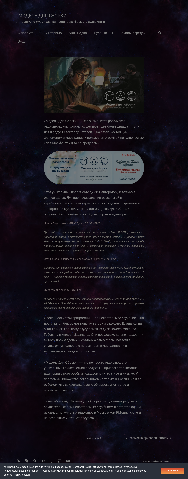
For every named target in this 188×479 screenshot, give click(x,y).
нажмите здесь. (22, 474)
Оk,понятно (172, 471)
